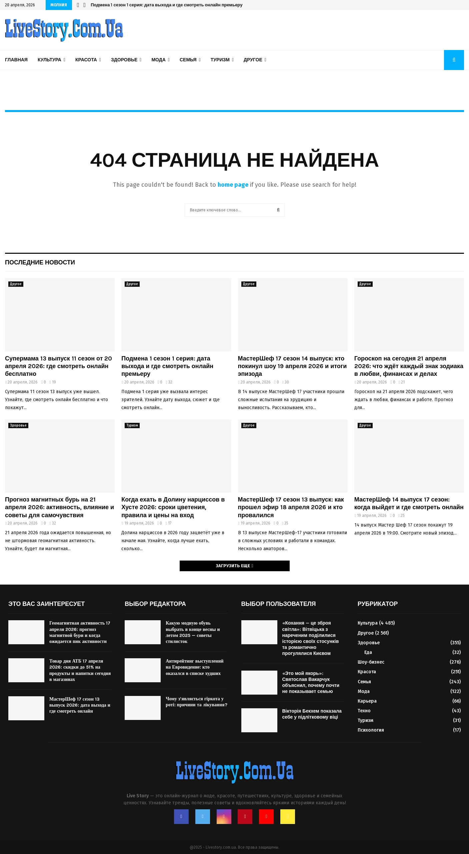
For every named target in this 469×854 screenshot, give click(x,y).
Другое (253, 60)
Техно (364, 711)
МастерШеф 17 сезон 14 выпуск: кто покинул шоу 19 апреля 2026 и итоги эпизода (292, 366)
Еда (368, 652)
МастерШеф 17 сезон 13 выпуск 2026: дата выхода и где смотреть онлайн (79, 705)
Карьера (367, 701)
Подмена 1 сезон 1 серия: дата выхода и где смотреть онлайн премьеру (166, 4)
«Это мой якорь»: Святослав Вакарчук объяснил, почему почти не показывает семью (311, 683)
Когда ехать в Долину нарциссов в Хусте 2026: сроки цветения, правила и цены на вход (173, 507)
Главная (16, 60)
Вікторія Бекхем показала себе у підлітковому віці (312, 714)
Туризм (220, 60)
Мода (158, 60)
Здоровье (124, 60)
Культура (49, 60)
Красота (86, 60)
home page (233, 184)
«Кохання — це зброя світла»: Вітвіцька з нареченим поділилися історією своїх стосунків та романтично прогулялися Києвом (310, 638)
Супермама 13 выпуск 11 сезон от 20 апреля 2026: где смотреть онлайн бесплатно (58, 366)
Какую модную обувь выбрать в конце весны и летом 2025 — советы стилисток (193, 632)
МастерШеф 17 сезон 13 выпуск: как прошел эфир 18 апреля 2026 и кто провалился (291, 507)
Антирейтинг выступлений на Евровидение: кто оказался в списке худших (194, 667)
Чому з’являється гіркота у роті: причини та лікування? (196, 702)
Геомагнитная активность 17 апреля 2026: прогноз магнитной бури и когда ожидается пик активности (79, 632)
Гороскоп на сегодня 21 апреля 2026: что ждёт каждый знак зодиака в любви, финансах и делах (408, 366)
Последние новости (40, 262)
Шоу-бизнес (371, 662)
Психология (371, 730)
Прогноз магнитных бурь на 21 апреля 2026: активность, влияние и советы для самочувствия (59, 507)
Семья (188, 60)
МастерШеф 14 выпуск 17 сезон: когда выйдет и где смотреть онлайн (409, 503)
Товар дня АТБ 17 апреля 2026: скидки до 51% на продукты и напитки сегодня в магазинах (80, 670)
